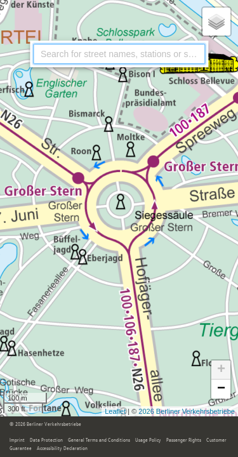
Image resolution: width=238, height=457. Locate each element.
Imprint (17, 440)
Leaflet (115, 411)
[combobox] (119, 53)
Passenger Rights (183, 440)
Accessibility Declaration (62, 448)
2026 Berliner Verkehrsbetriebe (186, 411)
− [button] (221, 389)
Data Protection (46, 440)
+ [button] (221, 370)
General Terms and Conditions (99, 440)
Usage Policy (148, 440)
